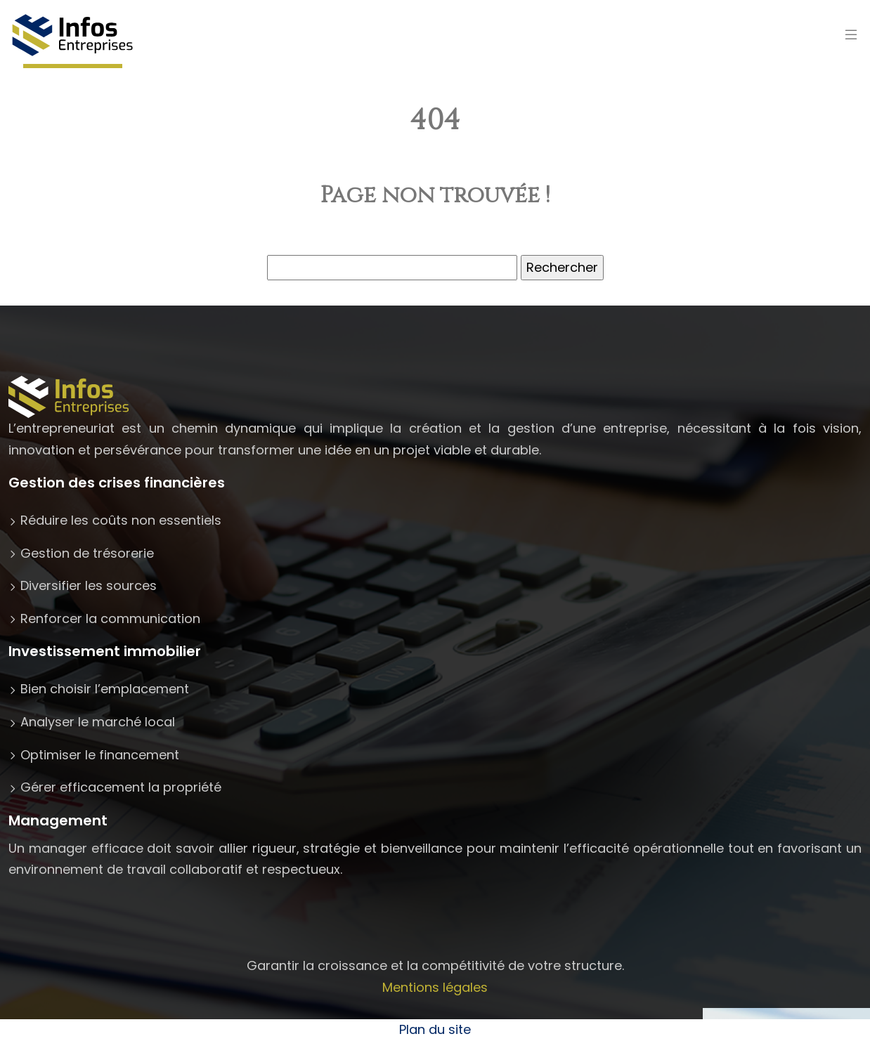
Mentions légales (435, 987)
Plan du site (435, 1029)
